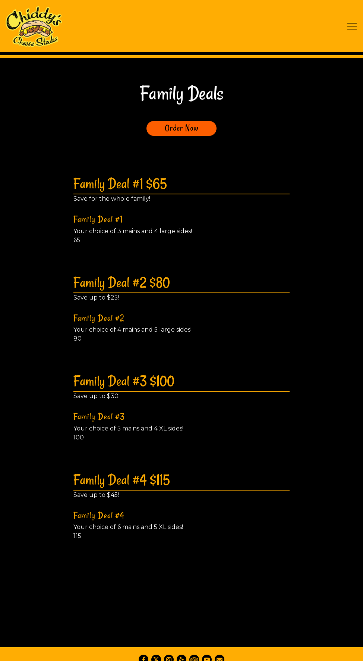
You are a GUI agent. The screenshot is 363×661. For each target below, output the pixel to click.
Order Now (182, 128)
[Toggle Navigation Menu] (352, 26)
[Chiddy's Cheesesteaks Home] (34, 26)
